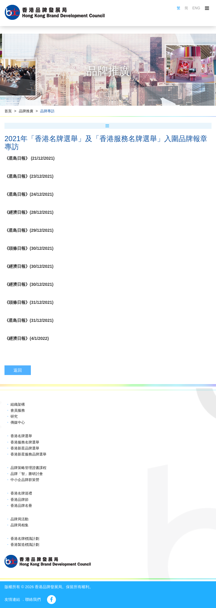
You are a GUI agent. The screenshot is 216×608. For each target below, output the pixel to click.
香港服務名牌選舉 (24, 442)
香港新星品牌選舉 (24, 448)
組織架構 (17, 404)
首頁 (8, 111)
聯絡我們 (33, 599)
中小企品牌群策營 (24, 480)
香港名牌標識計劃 (24, 539)
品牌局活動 (19, 519)
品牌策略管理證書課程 (28, 468)
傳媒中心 (17, 422)
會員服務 (17, 410)
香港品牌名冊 (21, 506)
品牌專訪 (47, 111)
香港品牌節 (19, 500)
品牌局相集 (19, 525)
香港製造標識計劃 (24, 545)
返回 (17, 370)
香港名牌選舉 (21, 436)
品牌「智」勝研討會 (26, 474)
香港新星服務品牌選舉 (28, 454)
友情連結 (12, 599)
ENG (196, 8)
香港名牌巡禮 (21, 493)
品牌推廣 (26, 111)
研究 (14, 416)
